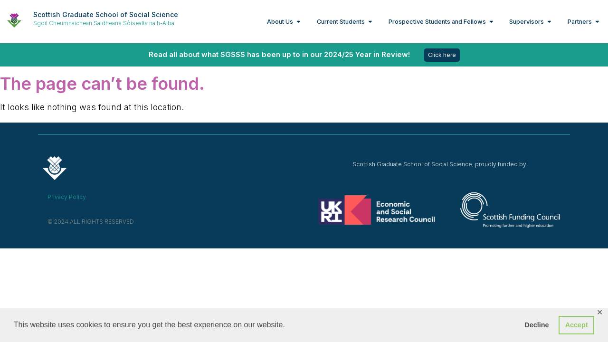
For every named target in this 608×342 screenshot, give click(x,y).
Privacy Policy (67, 196)
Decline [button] (536, 325)
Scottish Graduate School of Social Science (105, 14)
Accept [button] (576, 325)
